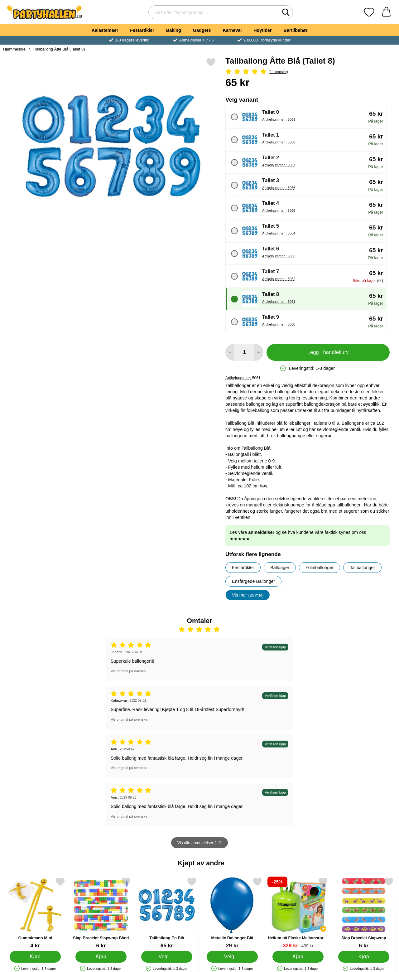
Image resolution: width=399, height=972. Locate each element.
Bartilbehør (296, 30)
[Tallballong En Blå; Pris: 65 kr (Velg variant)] (167, 913)
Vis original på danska (128, 671)
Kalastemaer (105, 30)
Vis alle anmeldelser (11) (199, 842)
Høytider (262, 30)
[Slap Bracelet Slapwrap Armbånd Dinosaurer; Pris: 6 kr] (364, 913)
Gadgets (202, 30)
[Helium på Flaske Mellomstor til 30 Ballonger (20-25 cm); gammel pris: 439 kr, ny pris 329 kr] (298, 913)
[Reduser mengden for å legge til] (229, 352)
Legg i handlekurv (328, 352)
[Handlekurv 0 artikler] (386, 12)
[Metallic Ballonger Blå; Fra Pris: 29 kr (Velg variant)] (232, 913)
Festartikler (142, 30)
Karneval (232, 30)
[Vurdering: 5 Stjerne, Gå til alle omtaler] (307, 72)
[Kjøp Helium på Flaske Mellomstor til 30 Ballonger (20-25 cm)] (298, 957)
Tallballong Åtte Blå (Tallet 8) (59, 49)
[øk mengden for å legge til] (258, 352)
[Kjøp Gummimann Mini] (35, 957)
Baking (173, 30)
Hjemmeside (14, 49)
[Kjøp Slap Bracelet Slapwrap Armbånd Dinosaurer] (364, 957)
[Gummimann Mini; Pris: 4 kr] (35, 913)
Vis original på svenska (129, 719)
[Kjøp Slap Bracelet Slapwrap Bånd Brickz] (101, 957)
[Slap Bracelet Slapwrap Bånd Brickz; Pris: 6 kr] (101, 913)
